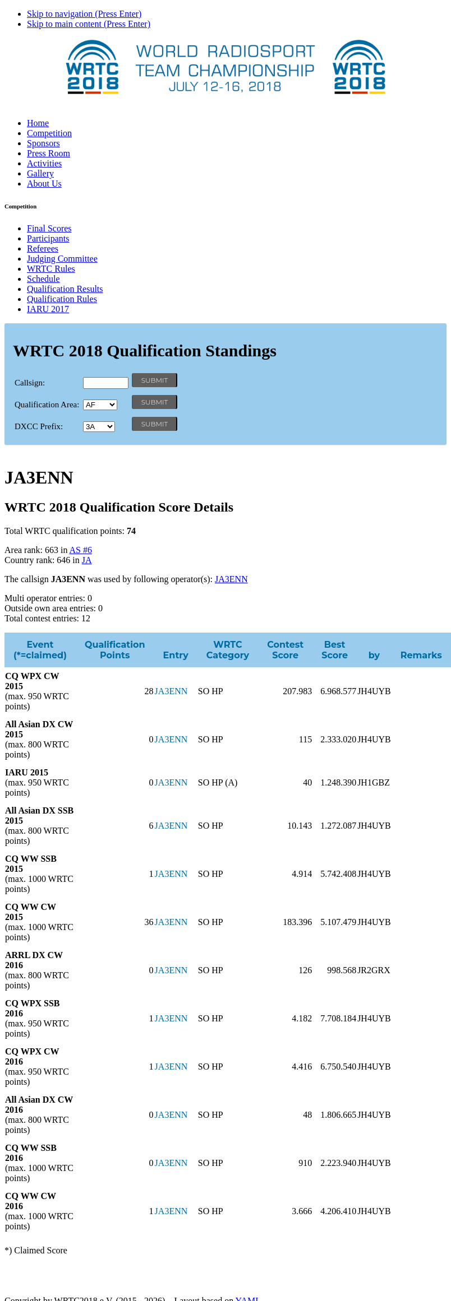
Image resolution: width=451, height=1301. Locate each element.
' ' (100, 404)
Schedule (43, 279)
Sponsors (43, 143)
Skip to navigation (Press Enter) (84, 13)
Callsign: (30, 382)
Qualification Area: (47, 404)
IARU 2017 (48, 309)
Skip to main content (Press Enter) (88, 24)
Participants (48, 238)
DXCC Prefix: (39, 426)
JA (87, 560)
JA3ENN (231, 579)
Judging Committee (62, 258)
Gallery (40, 173)
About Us (44, 183)
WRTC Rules (51, 268)
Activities (44, 163)
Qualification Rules (62, 299)
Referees (42, 248)
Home (38, 123)
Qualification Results (65, 289)
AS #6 (81, 550)
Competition (49, 133)
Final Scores (49, 228)
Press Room (48, 153)
